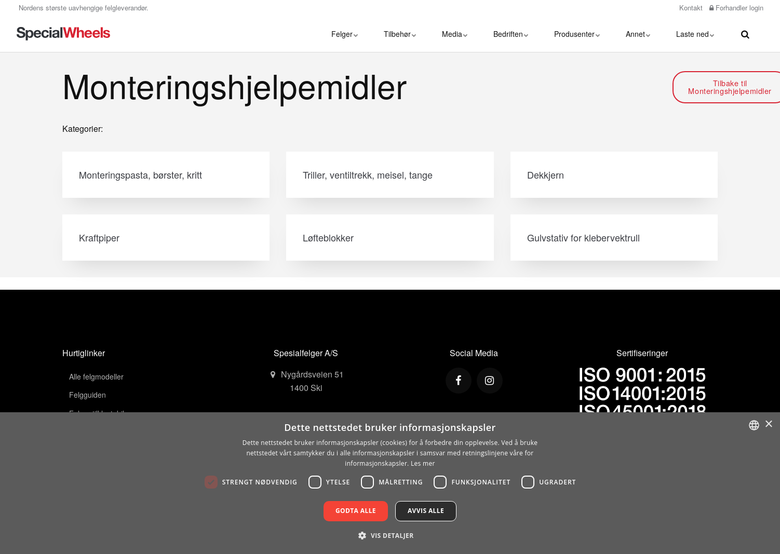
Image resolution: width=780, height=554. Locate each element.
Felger (344, 34)
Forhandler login (736, 7)
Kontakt (690, 7)
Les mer (423, 463)
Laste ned (695, 34)
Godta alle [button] (355, 510)
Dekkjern (545, 174)
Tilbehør (400, 34)
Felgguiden (87, 394)
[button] (389, 535)
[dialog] (390, 483)
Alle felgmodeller (96, 376)
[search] (745, 34)
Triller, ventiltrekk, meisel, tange (368, 174)
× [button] (768, 424)
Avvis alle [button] (426, 510)
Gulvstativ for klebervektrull (583, 237)
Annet (638, 34)
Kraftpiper (99, 237)
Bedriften (510, 34)
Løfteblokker (328, 237)
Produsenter (577, 34)
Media (454, 34)
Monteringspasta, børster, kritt (140, 174)
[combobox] (754, 425)
